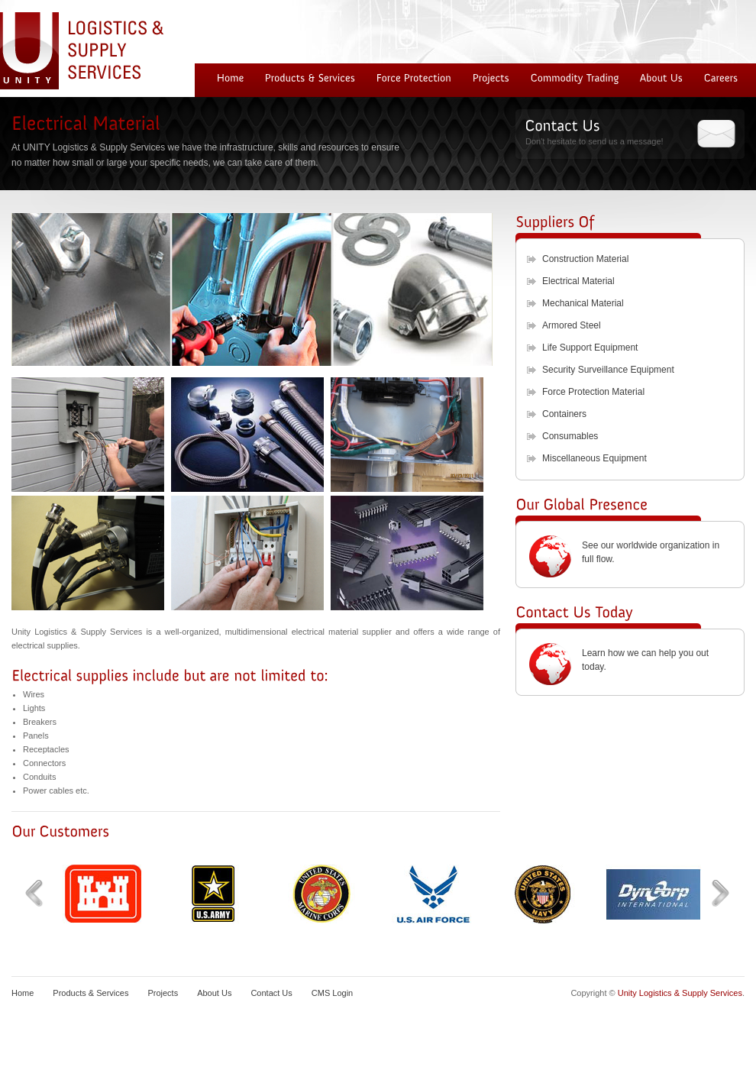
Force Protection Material (593, 391)
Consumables (570, 436)
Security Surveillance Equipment (608, 369)
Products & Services (90, 992)
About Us (214, 992)
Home (22, 992)
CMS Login (332, 992)
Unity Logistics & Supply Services (680, 992)
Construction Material (585, 259)
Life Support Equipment (590, 347)
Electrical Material (578, 281)
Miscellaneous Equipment (594, 458)
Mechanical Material (583, 303)
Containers (564, 414)
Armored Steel (571, 325)
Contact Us (271, 992)
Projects (162, 992)
